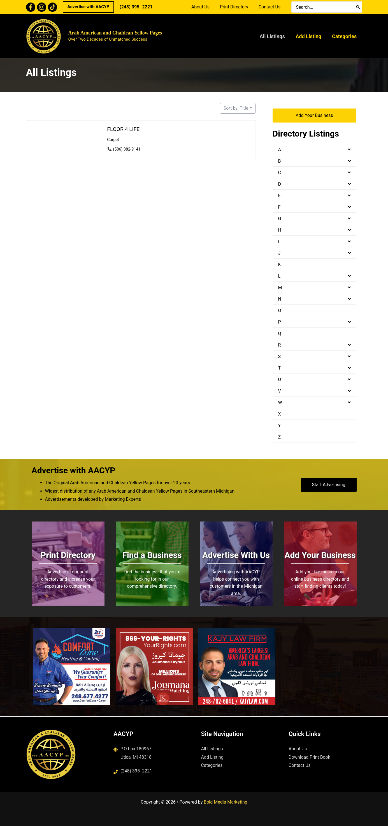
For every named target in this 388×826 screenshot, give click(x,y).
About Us (203, 7)
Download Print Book (309, 757)
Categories (345, 36)
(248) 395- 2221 (136, 7)
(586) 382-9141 (126, 149)
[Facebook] (30, 7)
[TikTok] (52, 7)
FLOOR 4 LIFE (123, 129)
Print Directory (236, 7)
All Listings (273, 36)
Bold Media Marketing (225, 802)
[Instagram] (41, 7)
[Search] (358, 7)
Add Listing (309, 36)
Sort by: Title (236, 108)
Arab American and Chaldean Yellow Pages (115, 33)
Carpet (113, 139)
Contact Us (270, 7)
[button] (88, 7)
